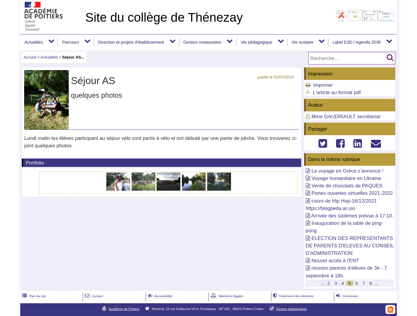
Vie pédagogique (256, 42)
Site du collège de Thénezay (164, 17)
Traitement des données (292, 296)
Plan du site (33, 296)
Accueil (30, 57)
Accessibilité (159, 296)
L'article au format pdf (337, 92)
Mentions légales (226, 296)
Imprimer (323, 85)
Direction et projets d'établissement (131, 42)
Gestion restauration (202, 42)
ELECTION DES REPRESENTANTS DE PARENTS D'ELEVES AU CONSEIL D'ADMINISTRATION (350, 246)
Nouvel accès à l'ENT (335, 260)
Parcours (70, 42)
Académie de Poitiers (124, 309)
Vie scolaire (302, 42)
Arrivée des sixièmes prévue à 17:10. (352, 216)
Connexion (346, 296)
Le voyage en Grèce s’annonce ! (347, 171)
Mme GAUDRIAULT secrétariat (345, 116)
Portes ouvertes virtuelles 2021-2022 (352, 193)
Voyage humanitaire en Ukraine (346, 178)
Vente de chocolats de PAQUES (346, 186)
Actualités (33, 42)
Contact (93, 296)
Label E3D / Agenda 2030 (356, 42)
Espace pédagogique (291, 309)
